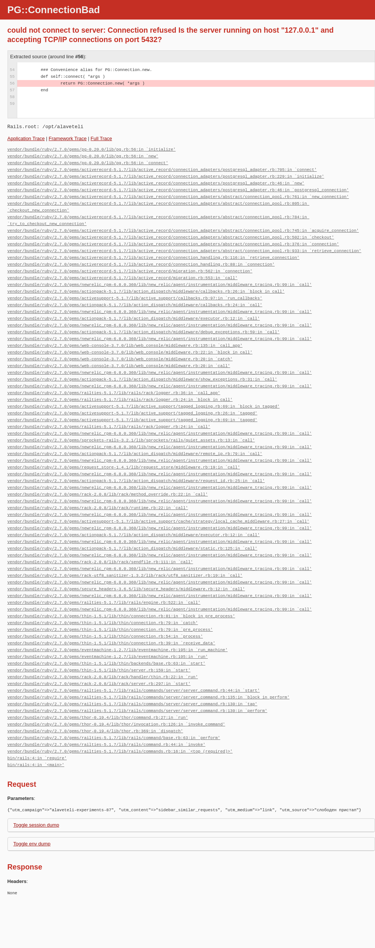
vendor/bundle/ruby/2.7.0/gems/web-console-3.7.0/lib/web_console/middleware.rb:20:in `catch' (120, 359)
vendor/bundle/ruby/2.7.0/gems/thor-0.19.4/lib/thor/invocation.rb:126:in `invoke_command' (116, 724)
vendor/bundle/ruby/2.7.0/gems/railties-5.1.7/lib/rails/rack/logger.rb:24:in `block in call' (120, 399)
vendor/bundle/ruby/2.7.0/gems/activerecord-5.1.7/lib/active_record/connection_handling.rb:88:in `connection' (141, 264)
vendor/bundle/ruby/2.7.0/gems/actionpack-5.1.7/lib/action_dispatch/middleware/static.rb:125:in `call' (133, 548)
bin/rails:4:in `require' (37, 758)
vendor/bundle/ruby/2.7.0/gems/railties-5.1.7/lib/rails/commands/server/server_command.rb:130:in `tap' (133, 704)
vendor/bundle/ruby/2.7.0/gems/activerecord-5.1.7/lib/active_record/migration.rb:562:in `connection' (130, 271)
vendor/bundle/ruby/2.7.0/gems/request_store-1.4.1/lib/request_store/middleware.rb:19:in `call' (124, 467)
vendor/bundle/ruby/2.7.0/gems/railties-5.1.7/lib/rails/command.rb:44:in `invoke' (107, 744)
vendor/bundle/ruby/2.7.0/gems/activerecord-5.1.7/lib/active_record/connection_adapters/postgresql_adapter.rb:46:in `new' (156, 183)
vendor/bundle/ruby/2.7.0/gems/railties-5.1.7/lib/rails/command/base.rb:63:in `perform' (114, 738)
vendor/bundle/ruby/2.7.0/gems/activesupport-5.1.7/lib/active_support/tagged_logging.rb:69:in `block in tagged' (144, 406)
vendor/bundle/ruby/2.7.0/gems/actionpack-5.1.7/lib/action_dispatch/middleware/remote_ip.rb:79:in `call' (135, 454)
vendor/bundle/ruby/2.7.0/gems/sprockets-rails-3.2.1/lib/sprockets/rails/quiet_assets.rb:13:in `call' (131, 440)
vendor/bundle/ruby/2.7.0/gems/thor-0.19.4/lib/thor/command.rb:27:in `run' (98, 717)
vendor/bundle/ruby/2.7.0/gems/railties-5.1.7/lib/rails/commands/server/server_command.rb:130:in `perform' (137, 711)
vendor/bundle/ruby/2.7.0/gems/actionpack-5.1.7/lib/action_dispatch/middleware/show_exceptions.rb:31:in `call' (142, 379)
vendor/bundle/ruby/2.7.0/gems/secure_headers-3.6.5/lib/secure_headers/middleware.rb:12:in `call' (126, 589)
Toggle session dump (36, 825)
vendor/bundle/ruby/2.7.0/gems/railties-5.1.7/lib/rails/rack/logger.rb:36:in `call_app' (114, 393)
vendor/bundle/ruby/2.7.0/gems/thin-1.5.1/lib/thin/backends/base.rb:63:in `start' (107, 663)
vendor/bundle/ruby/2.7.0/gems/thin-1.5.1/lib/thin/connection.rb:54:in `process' (105, 636)
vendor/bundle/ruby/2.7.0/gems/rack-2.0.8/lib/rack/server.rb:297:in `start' (99, 683)
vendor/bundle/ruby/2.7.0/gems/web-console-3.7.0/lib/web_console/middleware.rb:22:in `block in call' (130, 352)
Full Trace (101, 138)
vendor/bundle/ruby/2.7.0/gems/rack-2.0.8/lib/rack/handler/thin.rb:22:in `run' (103, 677)
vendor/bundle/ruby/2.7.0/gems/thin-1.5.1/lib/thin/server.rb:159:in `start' (99, 670)
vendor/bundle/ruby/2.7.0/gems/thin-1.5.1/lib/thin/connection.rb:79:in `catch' (103, 623)
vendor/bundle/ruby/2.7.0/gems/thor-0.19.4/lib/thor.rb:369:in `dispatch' (95, 731)
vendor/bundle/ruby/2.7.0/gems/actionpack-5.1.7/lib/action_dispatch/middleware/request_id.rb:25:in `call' (136, 481)
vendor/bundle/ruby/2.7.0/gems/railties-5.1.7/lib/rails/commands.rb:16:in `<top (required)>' (120, 751)
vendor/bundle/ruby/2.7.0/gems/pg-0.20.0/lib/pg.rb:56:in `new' (83, 156)
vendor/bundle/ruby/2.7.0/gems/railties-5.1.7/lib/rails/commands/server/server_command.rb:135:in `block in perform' (149, 697)
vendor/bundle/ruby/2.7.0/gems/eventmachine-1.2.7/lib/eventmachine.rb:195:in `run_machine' (118, 650)
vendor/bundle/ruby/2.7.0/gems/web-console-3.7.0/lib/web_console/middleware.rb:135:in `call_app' (125, 345)
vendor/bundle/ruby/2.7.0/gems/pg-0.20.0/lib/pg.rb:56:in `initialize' (92, 149)
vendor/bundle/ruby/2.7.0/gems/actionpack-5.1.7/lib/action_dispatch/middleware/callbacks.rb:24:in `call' (135, 305)
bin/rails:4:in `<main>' (36, 765)
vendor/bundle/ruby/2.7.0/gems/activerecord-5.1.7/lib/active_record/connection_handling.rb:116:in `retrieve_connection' (154, 257)
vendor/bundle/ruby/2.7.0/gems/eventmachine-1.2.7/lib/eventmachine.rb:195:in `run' (108, 656)
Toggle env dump (32, 844)
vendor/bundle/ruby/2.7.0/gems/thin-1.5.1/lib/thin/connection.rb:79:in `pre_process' (110, 629)
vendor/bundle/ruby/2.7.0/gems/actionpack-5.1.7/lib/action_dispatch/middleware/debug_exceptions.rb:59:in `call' (144, 332)
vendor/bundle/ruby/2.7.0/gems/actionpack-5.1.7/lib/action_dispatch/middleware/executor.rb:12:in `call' (134, 318)
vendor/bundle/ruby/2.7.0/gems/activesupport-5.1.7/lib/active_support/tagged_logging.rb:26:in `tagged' (133, 413)
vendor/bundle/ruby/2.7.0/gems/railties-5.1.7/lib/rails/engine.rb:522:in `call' (104, 602)
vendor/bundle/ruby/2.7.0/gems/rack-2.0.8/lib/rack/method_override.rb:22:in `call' (108, 494)
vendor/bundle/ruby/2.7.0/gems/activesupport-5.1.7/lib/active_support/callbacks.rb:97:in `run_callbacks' (135, 298)
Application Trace (26, 138)
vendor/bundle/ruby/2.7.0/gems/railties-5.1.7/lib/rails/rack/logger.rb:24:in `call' (109, 426)
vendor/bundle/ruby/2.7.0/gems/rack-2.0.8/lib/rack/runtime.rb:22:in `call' (98, 508)
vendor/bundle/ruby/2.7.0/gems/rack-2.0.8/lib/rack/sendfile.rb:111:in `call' (100, 562)
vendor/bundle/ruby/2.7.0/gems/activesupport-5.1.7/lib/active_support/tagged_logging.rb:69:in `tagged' (133, 420)
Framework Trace (68, 138)
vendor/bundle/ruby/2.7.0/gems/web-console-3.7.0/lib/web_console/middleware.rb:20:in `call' (119, 366)
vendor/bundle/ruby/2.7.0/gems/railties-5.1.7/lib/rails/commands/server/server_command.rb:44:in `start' (134, 690)
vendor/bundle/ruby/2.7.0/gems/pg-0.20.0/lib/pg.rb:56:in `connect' (88, 163)
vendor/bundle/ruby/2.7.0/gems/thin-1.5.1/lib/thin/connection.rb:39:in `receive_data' (111, 643)
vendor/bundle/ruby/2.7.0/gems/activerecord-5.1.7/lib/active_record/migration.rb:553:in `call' (123, 278)
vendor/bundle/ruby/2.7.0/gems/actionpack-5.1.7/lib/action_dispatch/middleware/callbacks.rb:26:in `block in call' (146, 291)
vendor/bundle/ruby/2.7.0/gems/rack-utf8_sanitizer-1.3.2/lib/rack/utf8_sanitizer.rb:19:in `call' (125, 575)
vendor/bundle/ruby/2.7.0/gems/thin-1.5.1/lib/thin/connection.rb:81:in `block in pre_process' (121, 616)
